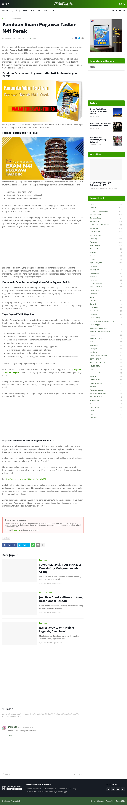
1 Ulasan (35, 38)
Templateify (16, 801)
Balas (10, 735)
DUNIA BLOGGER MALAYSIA (106, 225)
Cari (120, 4)
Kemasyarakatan (106, 373)
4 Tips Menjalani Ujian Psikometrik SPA (101, 183)
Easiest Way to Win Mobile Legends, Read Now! (56, 629)
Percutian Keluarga (106, 390)
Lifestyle (106, 204)
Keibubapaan (106, 273)
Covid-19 (106, 304)
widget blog (106, 345)
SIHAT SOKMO (106, 407)
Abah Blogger (106, 400)
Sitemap (100, 801)
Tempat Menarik (106, 235)
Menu (7, 4)
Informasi (106, 314)
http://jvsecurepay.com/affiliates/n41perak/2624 (26, 479)
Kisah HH (106, 386)
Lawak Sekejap (106, 318)
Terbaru (6, 774)
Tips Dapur (36, 10)
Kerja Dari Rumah (106, 245)
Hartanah (106, 280)
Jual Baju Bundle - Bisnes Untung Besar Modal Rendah (60, 599)
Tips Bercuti (106, 252)
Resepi (26, 10)
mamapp (12, 726)
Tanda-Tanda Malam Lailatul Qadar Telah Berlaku (98, 111)
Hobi (45, 10)
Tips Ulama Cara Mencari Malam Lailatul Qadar (100, 124)
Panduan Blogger (106, 383)
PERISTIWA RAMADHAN (106, 393)
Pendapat (106, 349)
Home (5, 10)
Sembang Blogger (106, 218)
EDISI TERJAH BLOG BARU (106, 328)
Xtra (106, 342)
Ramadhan (106, 256)
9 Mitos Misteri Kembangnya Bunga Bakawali (98, 139)
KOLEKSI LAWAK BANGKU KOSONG (106, 321)
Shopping (106, 239)
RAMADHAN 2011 (106, 397)
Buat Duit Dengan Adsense (106, 311)
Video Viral (106, 418)
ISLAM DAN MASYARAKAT (106, 356)
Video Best (106, 300)
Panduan (17, 18)
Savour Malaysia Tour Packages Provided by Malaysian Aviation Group (60, 568)
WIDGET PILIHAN (106, 287)
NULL (106, 369)
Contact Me (120, 801)
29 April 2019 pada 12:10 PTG (26, 727)
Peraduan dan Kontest (106, 362)
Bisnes (106, 411)
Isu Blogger (106, 352)
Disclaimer (16, 530)
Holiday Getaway (106, 283)
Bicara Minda (106, 290)
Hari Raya (106, 266)
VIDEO (106, 297)
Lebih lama (78, 774)
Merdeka (106, 376)
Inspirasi (106, 335)
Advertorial (106, 249)
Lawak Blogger (106, 325)
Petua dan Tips (106, 380)
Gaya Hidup (15, 10)
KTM (106, 404)
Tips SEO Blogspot (106, 263)
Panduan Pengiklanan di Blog (106, 331)
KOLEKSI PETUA (106, 366)
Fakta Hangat (106, 221)
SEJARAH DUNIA (106, 359)
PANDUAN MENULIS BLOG (106, 211)
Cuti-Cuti (53, 10)
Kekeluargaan (106, 228)
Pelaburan (106, 294)
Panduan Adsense (106, 338)
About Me (110, 801)
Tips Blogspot (106, 269)
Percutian (106, 242)
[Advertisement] (43, 247)
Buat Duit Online (46, 593)
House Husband (106, 214)
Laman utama (7, 18)
